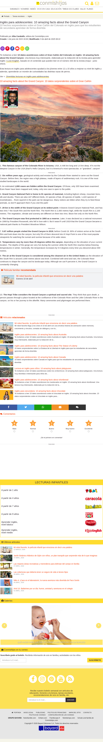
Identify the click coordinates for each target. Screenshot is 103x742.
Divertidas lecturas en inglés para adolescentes (27, 78)
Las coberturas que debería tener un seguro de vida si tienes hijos (41, 573)
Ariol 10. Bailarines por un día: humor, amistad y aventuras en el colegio (43, 590)
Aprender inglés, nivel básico (9, 524)
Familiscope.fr (55, 719)
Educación (56, 9)
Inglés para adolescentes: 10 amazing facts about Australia (40, 336)
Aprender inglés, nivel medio (9, 532)
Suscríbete (95, 661)
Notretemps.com (69, 719)
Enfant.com (43, 719)
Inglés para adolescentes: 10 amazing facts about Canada (40, 358)
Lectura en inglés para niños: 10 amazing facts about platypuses (43, 370)
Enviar (70, 701)
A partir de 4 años (10, 499)
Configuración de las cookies (61, 716)
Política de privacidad (57, 714)
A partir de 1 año (9, 491)
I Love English (12, 62)
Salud (83, 9)
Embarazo (15, 9)
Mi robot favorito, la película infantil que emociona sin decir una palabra (49, 277)
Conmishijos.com (51, 722)
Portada (5, 18)
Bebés (33, 9)
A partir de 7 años (10, 507)
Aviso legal (28, 714)
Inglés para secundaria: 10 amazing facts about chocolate (40, 392)
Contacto (87, 714)
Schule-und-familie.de (85, 719)
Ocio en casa (43, 9)
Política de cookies (37, 716)
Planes (90, 9)
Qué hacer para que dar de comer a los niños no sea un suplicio (51, 643)
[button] (4, 626)
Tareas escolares (70, 9)
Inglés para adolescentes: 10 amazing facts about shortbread (41, 381)
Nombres (25, 9)
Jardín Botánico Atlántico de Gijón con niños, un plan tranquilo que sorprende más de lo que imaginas (55, 557)
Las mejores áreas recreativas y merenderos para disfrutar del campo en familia (46, 565)
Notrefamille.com (29, 719)
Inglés (30, 18)
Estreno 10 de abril (24, 280)
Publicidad (40, 714)
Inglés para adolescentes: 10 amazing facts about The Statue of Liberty (46, 347)
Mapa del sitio (75, 714)
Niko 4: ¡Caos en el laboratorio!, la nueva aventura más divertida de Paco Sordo (46, 582)
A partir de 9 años (10, 515)
